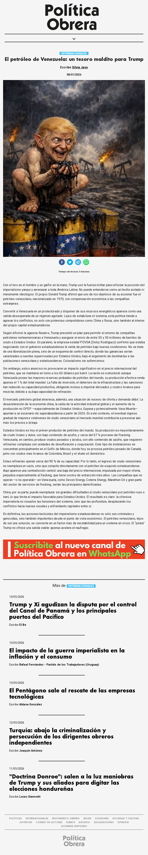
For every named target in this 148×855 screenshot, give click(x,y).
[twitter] (70, 262)
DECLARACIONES (104, 822)
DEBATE (70, 822)
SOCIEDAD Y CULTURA (125, 818)
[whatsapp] (86, 262)
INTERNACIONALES (74, 53)
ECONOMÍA (102, 818)
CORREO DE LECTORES (49, 822)
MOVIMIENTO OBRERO (66, 818)
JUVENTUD (25, 822)
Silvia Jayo (80, 67)
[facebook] (62, 262)
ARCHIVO (84, 822)
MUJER (87, 818)
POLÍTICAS (15, 818)
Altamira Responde (74, 826)
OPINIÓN (123, 822)
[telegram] (78, 262)
